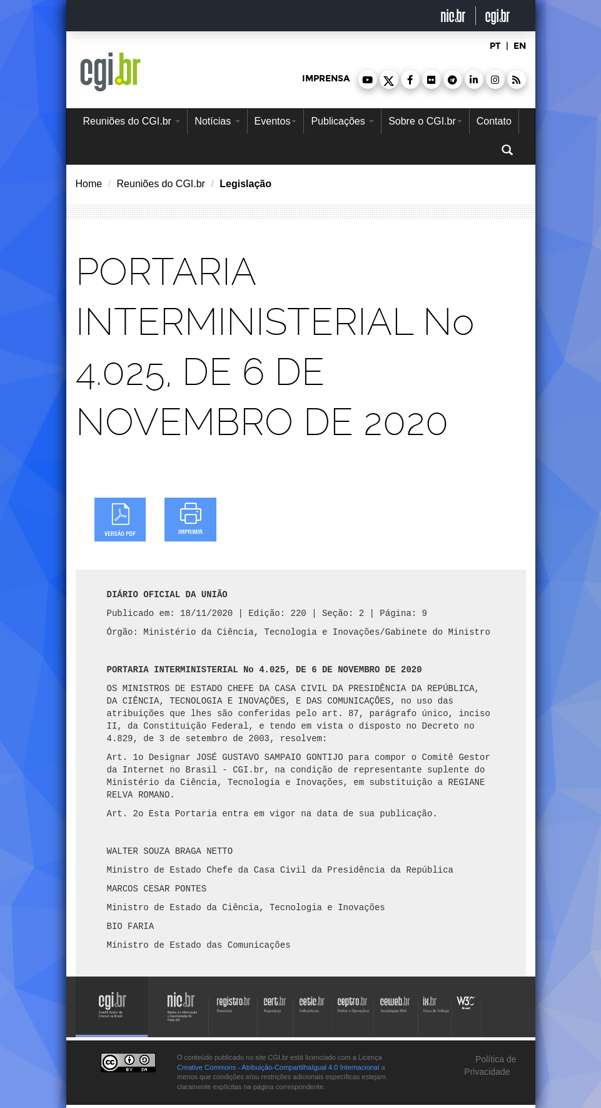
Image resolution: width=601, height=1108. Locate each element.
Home (89, 183)
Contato (494, 121)
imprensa (326, 78)
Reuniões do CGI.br (132, 121)
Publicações (342, 121)
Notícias (217, 121)
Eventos (276, 121)
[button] (367, 79)
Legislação (245, 183)
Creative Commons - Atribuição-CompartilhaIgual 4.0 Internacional (278, 1067)
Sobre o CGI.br (425, 121)
